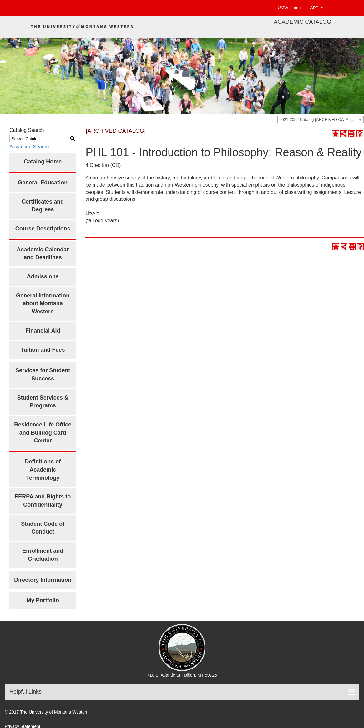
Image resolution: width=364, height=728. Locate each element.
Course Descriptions (42, 228)
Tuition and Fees (43, 350)
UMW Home (289, 7)
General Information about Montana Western (42, 303)
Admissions (43, 276)
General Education (43, 182)
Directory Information (42, 580)
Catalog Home (43, 161)
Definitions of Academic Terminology (43, 469)
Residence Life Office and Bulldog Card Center (42, 432)
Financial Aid (42, 331)
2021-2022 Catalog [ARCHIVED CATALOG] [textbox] (318, 119)
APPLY (316, 7)
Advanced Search (29, 146)
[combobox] (320, 119)
